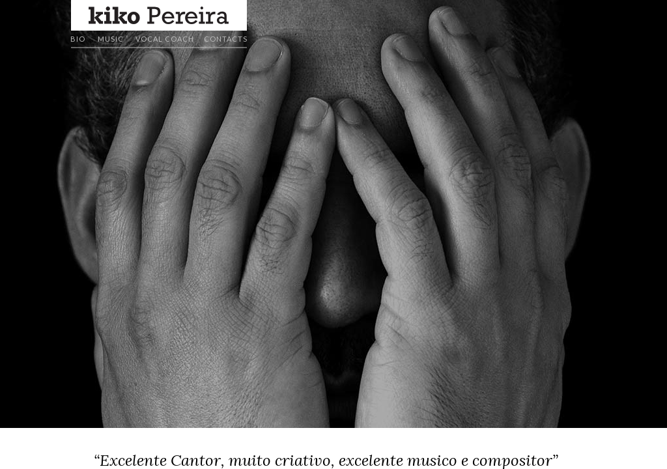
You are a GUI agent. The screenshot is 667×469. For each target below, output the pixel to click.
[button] (159, 15)
